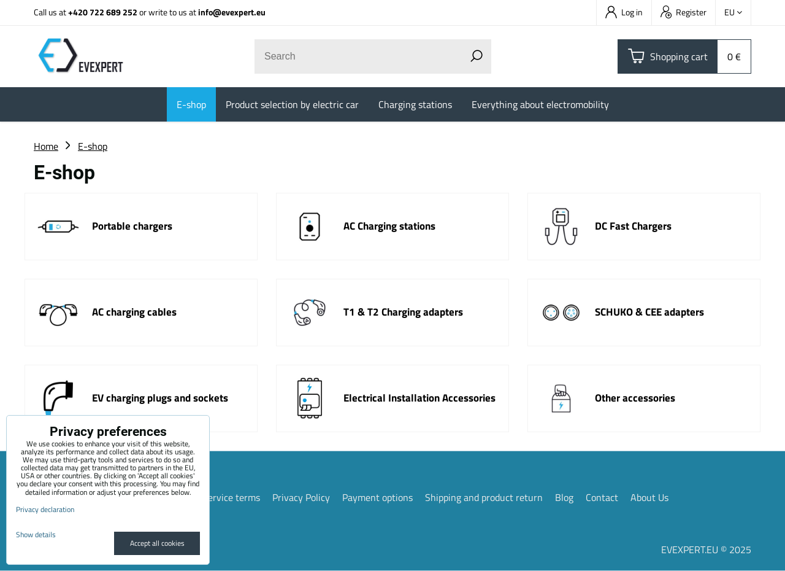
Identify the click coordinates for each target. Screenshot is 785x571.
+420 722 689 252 (102, 12)
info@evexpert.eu (232, 12)
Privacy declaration (45, 509)
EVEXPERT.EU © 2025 (706, 549)
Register (683, 12)
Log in (624, 12)
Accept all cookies (157, 543)
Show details (36, 534)
